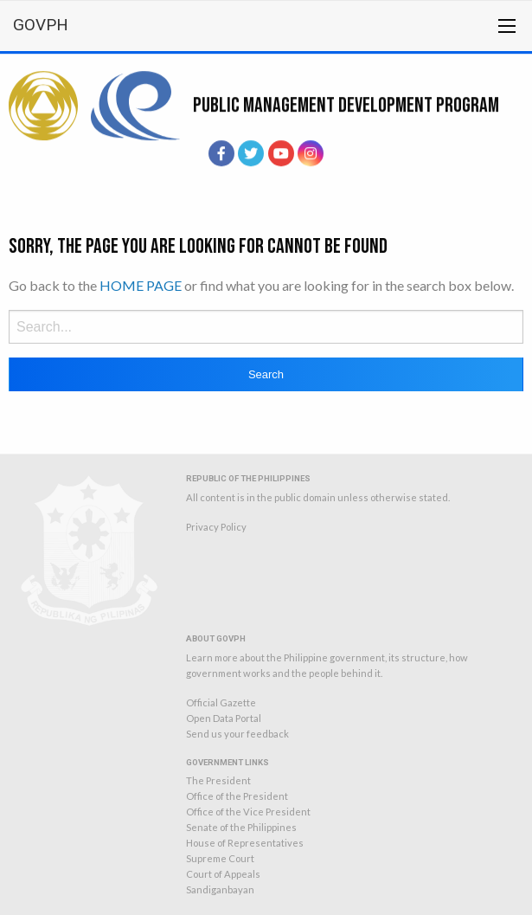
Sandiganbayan (220, 889)
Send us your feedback (237, 733)
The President (218, 780)
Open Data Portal (223, 718)
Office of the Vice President (248, 811)
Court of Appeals (223, 874)
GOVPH (40, 25)
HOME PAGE (140, 285)
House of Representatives (245, 842)
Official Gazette (221, 702)
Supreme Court (220, 858)
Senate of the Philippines (241, 827)
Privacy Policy (216, 526)
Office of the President (237, 796)
